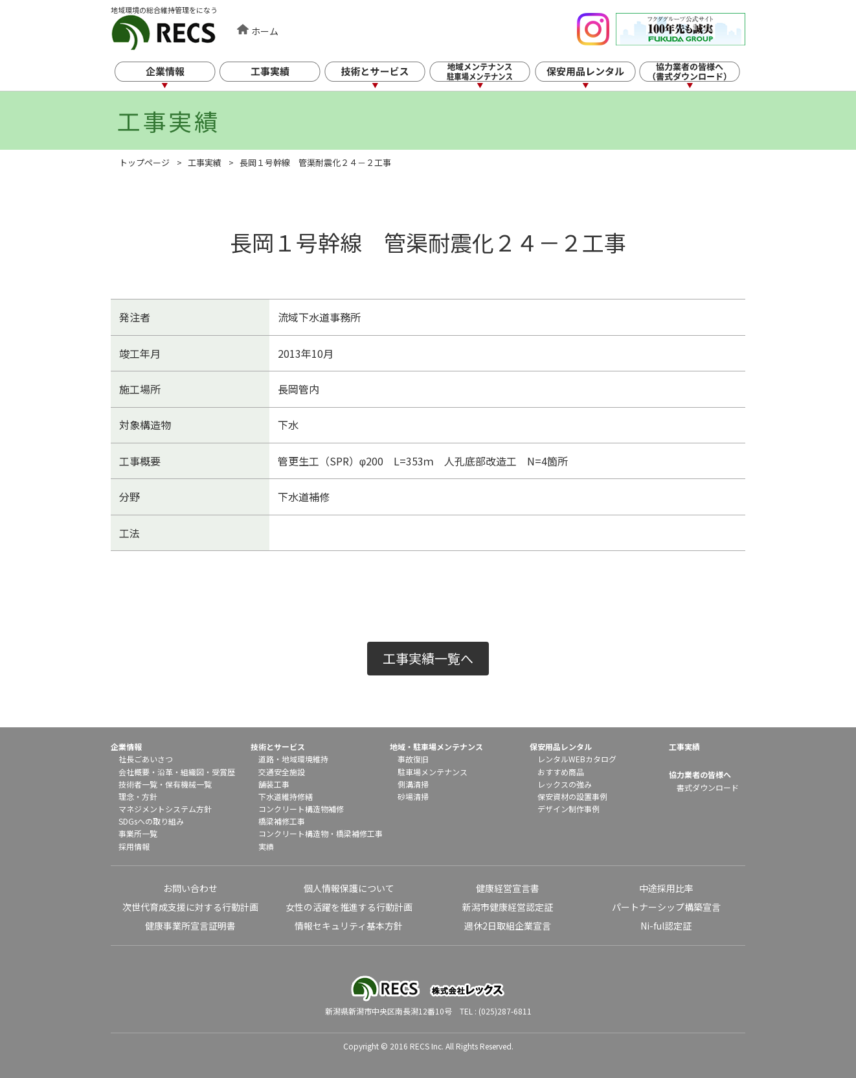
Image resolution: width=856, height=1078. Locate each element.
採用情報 (134, 846)
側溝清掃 (413, 784)
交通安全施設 (281, 771)
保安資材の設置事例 (572, 796)
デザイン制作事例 (568, 808)
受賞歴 (223, 771)
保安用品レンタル (596, 76)
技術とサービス (385, 76)
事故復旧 (413, 758)
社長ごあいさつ (145, 758)
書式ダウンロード (708, 787)
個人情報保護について (349, 888)
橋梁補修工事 (281, 820)
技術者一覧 (137, 784)
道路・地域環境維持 (293, 758)
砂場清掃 (413, 796)
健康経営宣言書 (507, 888)
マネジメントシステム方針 (165, 808)
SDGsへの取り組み (151, 820)
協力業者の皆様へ (700, 774)
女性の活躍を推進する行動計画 (349, 906)
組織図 (192, 771)
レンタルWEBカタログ (576, 758)
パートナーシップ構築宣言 (666, 906)
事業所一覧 (137, 833)
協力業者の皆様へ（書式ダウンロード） (701, 76)
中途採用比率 (666, 888)
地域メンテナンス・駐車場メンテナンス (490, 76)
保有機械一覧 (188, 784)
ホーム (264, 31)
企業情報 (174, 76)
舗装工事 (273, 784)
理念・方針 (137, 796)
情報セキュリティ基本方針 (349, 925)
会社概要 (134, 771)
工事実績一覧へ (428, 658)
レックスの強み (564, 784)
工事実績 (279, 76)
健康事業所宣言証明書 (190, 925)
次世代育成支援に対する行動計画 (190, 906)
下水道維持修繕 (285, 796)
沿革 (165, 771)
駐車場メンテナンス (432, 771)
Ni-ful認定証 (666, 925)
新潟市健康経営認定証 (507, 906)
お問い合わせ (190, 888)
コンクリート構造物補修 (301, 808)
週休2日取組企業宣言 (507, 925)
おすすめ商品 (560, 771)
